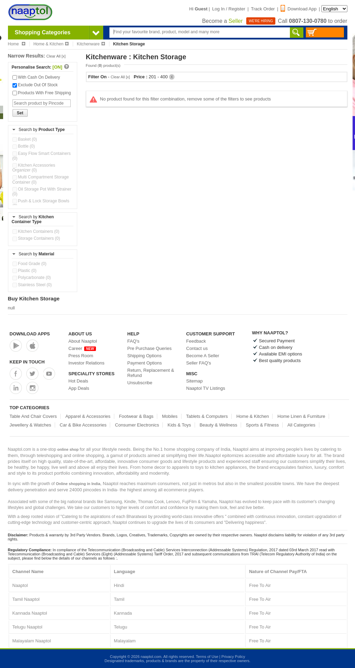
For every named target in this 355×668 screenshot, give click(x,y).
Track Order (263, 8)
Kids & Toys (179, 425)
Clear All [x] (56, 56)
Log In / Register (228, 8)
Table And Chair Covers (33, 416)
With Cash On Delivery (36, 77)
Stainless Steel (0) (32, 284)
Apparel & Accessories (87, 416)
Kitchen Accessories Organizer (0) (33, 168)
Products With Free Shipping (41, 92)
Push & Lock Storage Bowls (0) (40, 203)
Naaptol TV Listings (205, 388)
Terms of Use (207, 656)
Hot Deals (78, 381)
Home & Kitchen (51, 44)
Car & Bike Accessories (83, 425)
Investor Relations (87, 363)
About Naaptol (83, 341)
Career (82, 348)
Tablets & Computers (207, 416)
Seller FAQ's (198, 363)
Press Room (81, 355)
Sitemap (194, 381)
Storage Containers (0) (36, 238)
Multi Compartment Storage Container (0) (40, 179)
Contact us (197, 348)
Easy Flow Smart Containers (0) (41, 156)
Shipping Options (144, 355)
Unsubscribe (139, 382)
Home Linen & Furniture (301, 416)
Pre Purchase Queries (149, 348)
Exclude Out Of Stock (35, 84)
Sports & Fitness (262, 425)
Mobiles (170, 416)
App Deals (79, 388)
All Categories (301, 425)
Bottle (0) (23, 146)
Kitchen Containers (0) (36, 231)
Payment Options (144, 363)
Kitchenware (91, 44)
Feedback (196, 341)
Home (16, 44)
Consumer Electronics (137, 425)
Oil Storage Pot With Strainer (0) (41, 191)
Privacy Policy (233, 656)
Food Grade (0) (29, 263)
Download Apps (30, 333)
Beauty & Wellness (218, 425)
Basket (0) (24, 139)
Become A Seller (202, 355)
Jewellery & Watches (30, 425)
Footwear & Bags (136, 416)
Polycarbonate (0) (31, 277)
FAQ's (133, 341)
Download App (299, 8)
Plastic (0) (24, 270)
